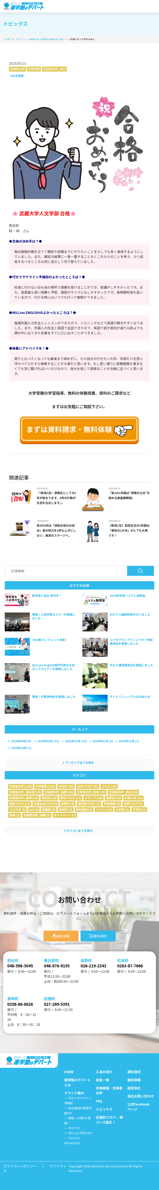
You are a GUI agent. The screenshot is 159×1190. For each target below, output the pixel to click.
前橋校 (49, 997)
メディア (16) (93, 798)
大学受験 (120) (45, 786)
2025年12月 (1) (129, 741)
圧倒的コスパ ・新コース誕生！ (109, 1120)
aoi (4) (33, 809)
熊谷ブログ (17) (70, 798)
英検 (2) (14, 815)
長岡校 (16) (113, 798)
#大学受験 (17, 76)
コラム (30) (109, 786)
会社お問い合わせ (140, 1096)
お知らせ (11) (133, 798)
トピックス (104, 1109)
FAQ (99, 1100)
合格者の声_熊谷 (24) (123, 792)
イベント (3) (104, 809)
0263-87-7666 (132, 964)
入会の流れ (104, 1071)
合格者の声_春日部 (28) (25, 792)
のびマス (74, 1128)
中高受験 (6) (112, 804)
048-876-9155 (59, 964)
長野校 (86, 958)
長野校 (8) (67, 804)
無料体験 (63, 934)
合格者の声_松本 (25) (91, 792)
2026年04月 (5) (21, 741)
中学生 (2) (139, 809)
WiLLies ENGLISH (80, 1133)
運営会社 (134, 1087)
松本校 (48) (66, 786)
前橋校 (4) (48, 809)
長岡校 (12, 997)
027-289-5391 (59, 1003)
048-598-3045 (22, 964)
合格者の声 (17, 69)
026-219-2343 (96, 964)
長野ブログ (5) (133, 804)
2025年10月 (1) (21, 748)
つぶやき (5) (17, 809)
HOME (69, 1071)
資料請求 (100, 934)
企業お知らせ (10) (45, 804)
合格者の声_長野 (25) (59, 792)
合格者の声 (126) (20, 786)
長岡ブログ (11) (19, 804)
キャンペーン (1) (65, 815)
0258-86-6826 (22, 1003)
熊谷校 (12, 958)
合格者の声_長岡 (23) (23, 798)
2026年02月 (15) (76, 741)
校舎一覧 (102, 1079)
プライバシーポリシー (19, 1165)
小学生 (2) (122, 809)
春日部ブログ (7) (89, 804)
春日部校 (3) (84, 809)
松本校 (122, 958)
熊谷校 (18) (49, 798)
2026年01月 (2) (103, 741)
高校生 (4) (65, 809)
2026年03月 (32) (48, 741)
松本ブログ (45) (87, 786)
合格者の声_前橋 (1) (36, 815)
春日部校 (51, 958)
